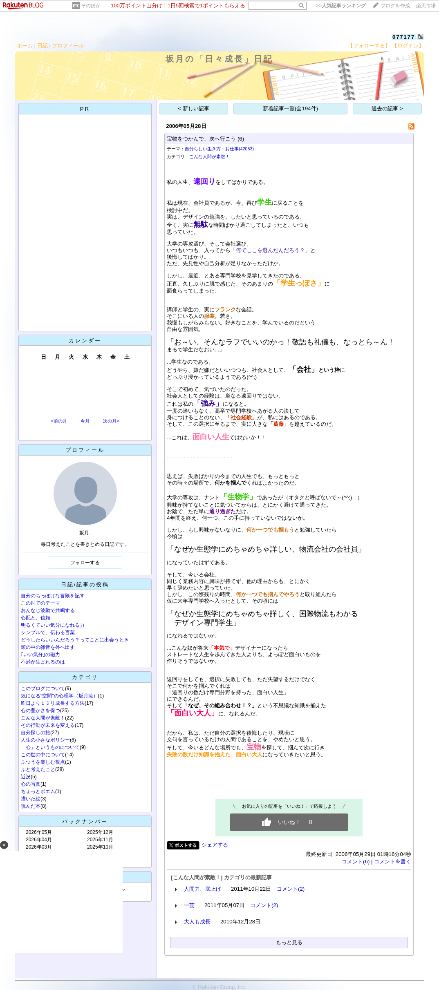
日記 (42, 45)
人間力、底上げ (202, 889)
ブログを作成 (395, 6)
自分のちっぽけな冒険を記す (53, 596)
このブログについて (43, 688)
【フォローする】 (369, 45)
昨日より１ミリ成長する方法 (53, 703)
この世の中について (43, 755)
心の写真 (30, 784)
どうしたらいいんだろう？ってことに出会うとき (75, 640)
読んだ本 (30, 806)
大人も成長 (197, 921)
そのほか (91, 6)
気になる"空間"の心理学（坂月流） (59, 696)
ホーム (25, 45)
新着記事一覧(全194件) (290, 108)
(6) (240, 139)
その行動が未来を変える (48, 725)
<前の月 (59, 420)
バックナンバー (85, 821)
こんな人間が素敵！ (43, 718)
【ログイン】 (408, 45)
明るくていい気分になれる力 (53, 625)
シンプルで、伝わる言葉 (48, 632)
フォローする (85, 562)
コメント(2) (291, 889)
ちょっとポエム (38, 791)
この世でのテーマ (40, 603)
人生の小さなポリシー (45, 740)
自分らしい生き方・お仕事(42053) (219, 148)
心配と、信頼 (35, 618)
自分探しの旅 (35, 732)
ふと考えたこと (38, 769)
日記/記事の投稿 (85, 584)
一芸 (189, 905)
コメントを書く (392, 861)
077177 (403, 37)
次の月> (111, 420)
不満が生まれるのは (43, 662)
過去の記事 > (387, 108)
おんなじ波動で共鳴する (48, 610)
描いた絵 (30, 799)
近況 (26, 777)
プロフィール (68, 45)
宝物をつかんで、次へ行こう (201, 139)
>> (341, 6)
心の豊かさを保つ (40, 710)
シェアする (215, 845)
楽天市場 (426, 6)
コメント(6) (356, 861)
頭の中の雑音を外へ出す (48, 647)
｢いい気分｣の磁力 (40, 654)
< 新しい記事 (193, 108)
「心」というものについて (50, 747)
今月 (85, 420)
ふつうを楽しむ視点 (43, 762)
